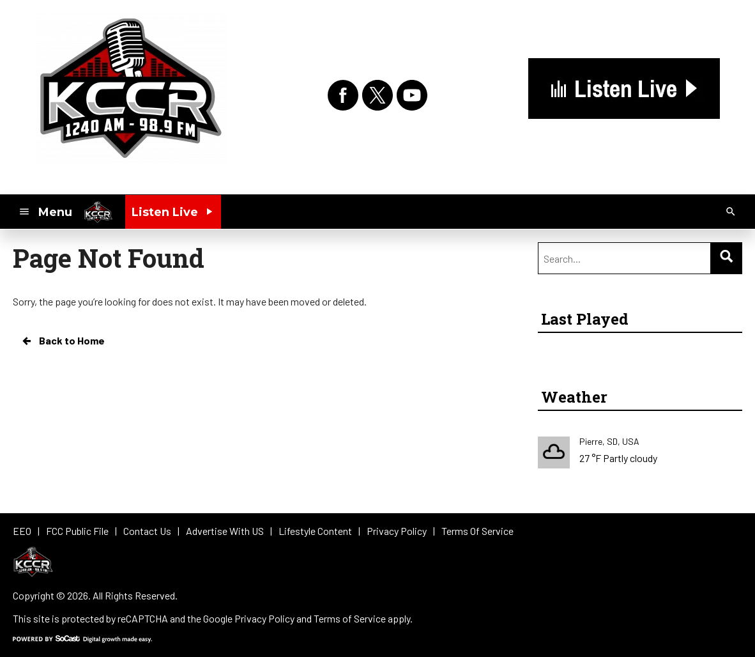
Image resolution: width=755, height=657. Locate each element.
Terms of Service (350, 618)
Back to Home (62, 340)
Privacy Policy (264, 618)
